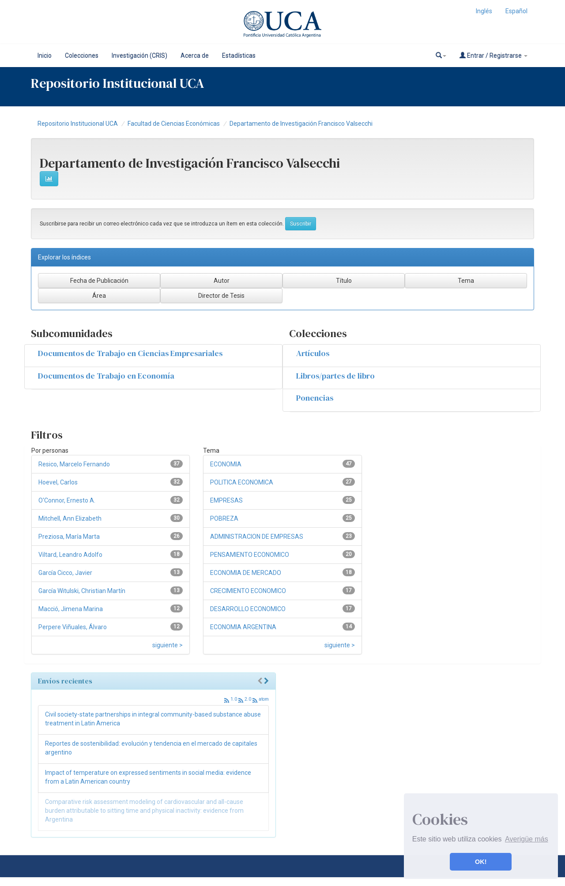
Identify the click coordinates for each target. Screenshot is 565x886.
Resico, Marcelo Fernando (74, 464)
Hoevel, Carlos (58, 482)
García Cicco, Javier (65, 572)
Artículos (312, 353)
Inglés (484, 11)
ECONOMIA (225, 464)
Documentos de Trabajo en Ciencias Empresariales (130, 353)
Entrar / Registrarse (493, 55)
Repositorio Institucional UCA (78, 123)
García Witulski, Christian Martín (81, 590)
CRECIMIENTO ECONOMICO (248, 590)
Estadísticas (239, 55)
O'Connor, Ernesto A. (66, 500)
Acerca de (195, 55)
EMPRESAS (226, 500)
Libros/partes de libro (335, 375)
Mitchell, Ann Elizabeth (70, 518)
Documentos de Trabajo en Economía (106, 375)
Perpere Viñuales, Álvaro (72, 627)
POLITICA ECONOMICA (241, 482)
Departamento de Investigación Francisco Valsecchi (301, 123)
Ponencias (314, 397)
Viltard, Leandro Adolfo (70, 554)
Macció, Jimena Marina (70, 608)
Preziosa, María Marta (69, 536)
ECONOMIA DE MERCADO (245, 572)
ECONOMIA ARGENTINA (243, 627)
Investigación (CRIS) (139, 55)
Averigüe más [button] (526, 839)
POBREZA (224, 518)
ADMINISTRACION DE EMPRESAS (256, 536)
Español (516, 11)
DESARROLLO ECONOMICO (248, 608)
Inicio (45, 55)
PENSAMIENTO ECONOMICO (249, 554)
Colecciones (81, 55)
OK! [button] (480, 861)
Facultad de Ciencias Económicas (174, 123)
